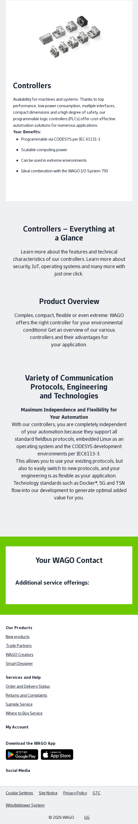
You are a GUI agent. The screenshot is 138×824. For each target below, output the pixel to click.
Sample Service (19, 704)
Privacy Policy (75, 793)
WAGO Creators (19, 654)
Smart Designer (19, 663)
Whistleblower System (25, 805)
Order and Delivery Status (28, 686)
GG (87, 817)
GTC (97, 793)
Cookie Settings (19, 793)
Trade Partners (19, 645)
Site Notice (48, 793)
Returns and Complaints (26, 695)
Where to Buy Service (24, 713)
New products (18, 636)
